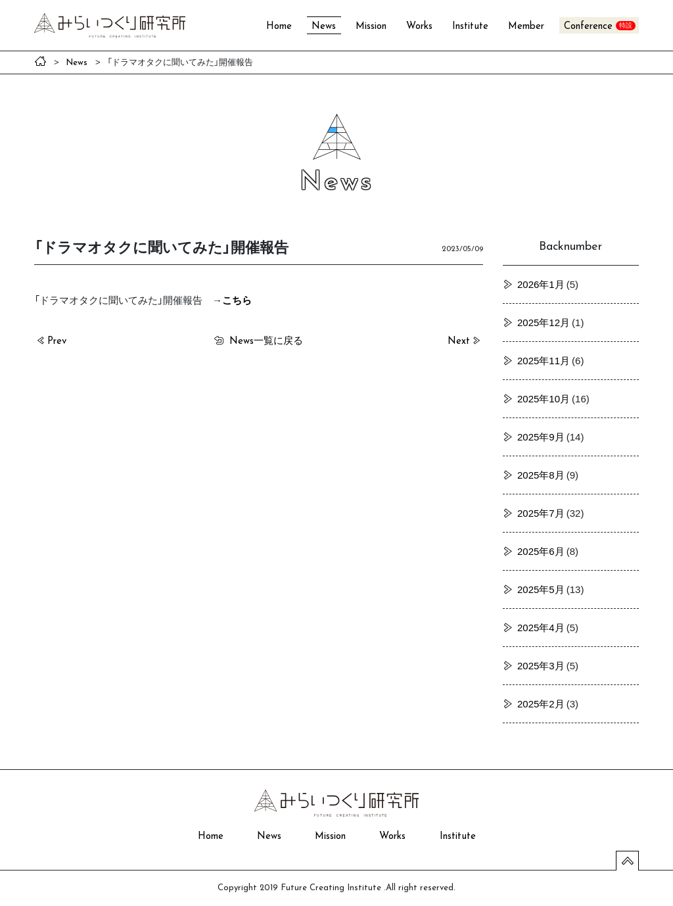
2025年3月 (541, 665)
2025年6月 (541, 551)
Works (419, 27)
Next (459, 341)
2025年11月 (543, 360)
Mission (371, 27)
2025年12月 (543, 322)
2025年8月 (541, 474)
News (324, 27)
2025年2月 (541, 703)
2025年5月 (541, 589)
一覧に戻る (266, 340)
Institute (470, 27)
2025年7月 (541, 513)
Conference (588, 27)
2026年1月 (541, 284)
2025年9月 (541, 436)
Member (526, 27)
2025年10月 (543, 398)
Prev (56, 341)
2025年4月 (541, 627)
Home (279, 27)
